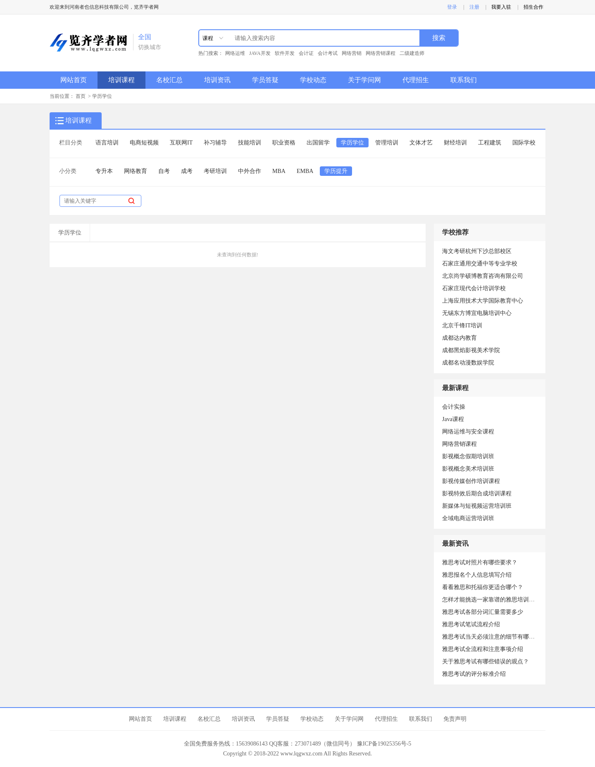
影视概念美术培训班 (468, 469)
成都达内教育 (459, 338)
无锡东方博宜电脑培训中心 (477, 313)
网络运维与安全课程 (468, 431)
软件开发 (285, 53)
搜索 (438, 37)
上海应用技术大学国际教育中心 (482, 301)
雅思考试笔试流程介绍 (471, 624)
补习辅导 (215, 143)
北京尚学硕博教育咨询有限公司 (482, 276)
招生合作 (533, 7)
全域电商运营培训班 (468, 518)
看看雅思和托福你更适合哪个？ (482, 587)
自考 (164, 171)
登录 (452, 7)
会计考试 (328, 53)
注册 (474, 7)
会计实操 (453, 407)
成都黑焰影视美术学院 (471, 350)
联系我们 (463, 79)
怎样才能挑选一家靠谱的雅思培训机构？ (494, 600)
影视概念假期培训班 (468, 456)
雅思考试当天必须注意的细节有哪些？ (491, 637)
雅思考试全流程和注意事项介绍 (482, 649)
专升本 (104, 171)
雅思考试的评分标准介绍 (474, 674)
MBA (279, 171)
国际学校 (524, 143)
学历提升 (335, 171)
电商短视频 (144, 143)
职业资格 (283, 143)
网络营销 (352, 53)
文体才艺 (421, 143)
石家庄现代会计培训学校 (474, 288)
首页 (81, 96)
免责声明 (454, 719)
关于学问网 (364, 79)
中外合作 (249, 171)
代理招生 (415, 79)
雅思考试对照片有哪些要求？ (479, 562)
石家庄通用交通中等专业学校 (479, 263)
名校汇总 (169, 79)
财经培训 (455, 143)
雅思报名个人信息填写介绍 (477, 575)
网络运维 (235, 53)
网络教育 (135, 171)
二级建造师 (412, 53)
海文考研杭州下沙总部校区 (477, 251)
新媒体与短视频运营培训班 (477, 506)
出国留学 (318, 143)
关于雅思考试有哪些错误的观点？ (485, 661)
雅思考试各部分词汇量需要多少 (482, 612)
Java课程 (453, 419)
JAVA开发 (260, 53)
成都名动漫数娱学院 (468, 363)
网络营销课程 (380, 53)
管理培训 (386, 143)
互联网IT (181, 143)
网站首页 (73, 79)
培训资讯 (217, 79)
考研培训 (215, 171)
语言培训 (107, 143)
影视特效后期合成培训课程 (477, 493)
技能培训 (249, 143)
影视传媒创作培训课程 (471, 481)
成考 (187, 171)
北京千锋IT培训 (462, 325)
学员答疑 (265, 79)
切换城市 (149, 47)
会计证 (306, 53)
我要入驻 (501, 7)
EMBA (305, 171)
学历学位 (102, 96)
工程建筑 (489, 143)
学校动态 (313, 79)
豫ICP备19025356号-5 (384, 744)
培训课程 (121, 79)
